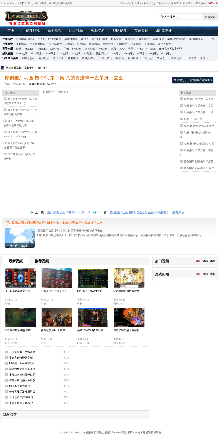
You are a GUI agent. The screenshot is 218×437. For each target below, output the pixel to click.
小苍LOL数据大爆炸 (49, 39)
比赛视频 (76, 30)
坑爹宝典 (116, 39)
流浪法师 (58, 58)
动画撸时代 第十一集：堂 (198, 98)
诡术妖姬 (133, 58)
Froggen (29, 48)
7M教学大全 (196, 39)
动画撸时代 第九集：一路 (198, 112)
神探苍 (85, 39)
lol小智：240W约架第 (89, 290)
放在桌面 (213, 3)
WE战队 (153, 53)
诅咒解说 (94, 43)
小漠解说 (135, 43)
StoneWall (55, 48)
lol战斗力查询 (173, 3)
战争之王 (162, 58)
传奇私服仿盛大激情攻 (126, 330)
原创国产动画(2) (201, 80)
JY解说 (69, 43)
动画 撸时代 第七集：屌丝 (199, 125)
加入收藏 (200, 3)
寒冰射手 (44, 58)
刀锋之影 (191, 58)
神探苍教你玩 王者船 (53, 330)
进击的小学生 (100, 39)
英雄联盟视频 (13, 67)
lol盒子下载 (157, 3)
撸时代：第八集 (193, 119)
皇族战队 (101, 53)
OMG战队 (21, 53)
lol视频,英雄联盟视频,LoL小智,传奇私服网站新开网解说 (26, 17)
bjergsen (76, 48)
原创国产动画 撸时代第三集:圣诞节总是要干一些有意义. (147, 212)
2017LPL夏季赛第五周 (17, 290)
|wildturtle (89, 48)
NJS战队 (166, 53)
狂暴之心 (148, 58)
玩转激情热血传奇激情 (126, 290)
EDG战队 (128, 53)
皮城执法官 (88, 58)
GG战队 (64, 53)
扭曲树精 (119, 58)
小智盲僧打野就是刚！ (54, 290)
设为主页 (188, 3)
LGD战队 (114, 53)
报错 (53, 84)
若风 (130, 48)
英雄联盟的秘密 (176, 39)
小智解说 (21, 43)
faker (153, 48)
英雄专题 (141, 30)
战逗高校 (144, 39)
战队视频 (120, 30)
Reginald (41, 48)
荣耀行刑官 (28, 58)
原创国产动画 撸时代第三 (198, 161)
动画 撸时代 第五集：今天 (199, 143)
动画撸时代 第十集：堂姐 (198, 105)
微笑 (18, 48)
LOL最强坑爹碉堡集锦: (18, 330)
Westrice (102, 48)
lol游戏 (22, 3)
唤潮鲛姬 (73, 58)
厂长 (66, 48)
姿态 (113, 48)
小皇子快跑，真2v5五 (21, 402)
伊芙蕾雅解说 (37, 43)
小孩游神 (142, 48)
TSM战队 (51, 53)
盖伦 (202, 58)
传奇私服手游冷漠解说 (22, 391)
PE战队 (88, 53)
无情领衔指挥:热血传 (21, 397)
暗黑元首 (104, 58)
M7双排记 (158, 39)
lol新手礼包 (127, 3)
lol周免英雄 (163, 30)
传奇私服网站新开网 (171, 48)
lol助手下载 (142, 3)
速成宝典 (130, 39)
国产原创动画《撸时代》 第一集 (69, 212)
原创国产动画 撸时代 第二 (199, 168)
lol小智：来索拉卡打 (21, 385)
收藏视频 (34, 84)
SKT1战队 (36, 53)
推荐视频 (42, 261)
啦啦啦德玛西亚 (25, 39)
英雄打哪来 (70, 39)
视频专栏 (98, 30)
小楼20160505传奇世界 (90, 330)
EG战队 (76, 53)
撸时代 (41, 67)
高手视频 (54, 30)
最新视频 (16, 261)
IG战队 (141, 53)
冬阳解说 (122, 43)
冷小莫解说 (55, 43)
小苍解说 (149, 43)
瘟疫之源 (176, 58)
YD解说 (81, 43)
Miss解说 (108, 43)
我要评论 (45, 84)
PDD (122, 48)
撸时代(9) (180, 80)
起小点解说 (164, 43)
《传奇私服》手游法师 (22, 352)
